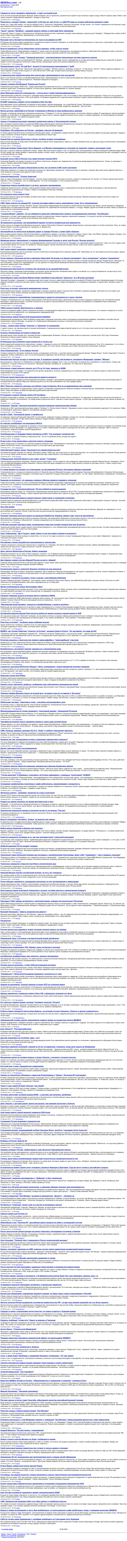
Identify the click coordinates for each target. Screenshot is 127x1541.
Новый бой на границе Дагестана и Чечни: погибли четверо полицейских (32, 139)
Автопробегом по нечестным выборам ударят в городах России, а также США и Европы (39, 232)
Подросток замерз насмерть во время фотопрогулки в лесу (26, 802)
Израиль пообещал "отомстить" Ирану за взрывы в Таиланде (28, 1320)
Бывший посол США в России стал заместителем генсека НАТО (28, 159)
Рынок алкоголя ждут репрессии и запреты (19, 1347)
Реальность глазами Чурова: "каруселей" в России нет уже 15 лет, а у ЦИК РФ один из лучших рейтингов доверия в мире (54, 22)
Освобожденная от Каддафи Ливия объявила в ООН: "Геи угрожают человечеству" (37, 434)
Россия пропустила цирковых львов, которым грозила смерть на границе (33, 930)
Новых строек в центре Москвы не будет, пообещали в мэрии (27, 1439)
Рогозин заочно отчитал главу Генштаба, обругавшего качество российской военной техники (41, 1400)
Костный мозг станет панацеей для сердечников (22, 1066)
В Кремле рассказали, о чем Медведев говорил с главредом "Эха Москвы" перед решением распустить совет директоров (54, 1420)
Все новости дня (6, 7)
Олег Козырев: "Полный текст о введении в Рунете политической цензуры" (34, 1240)
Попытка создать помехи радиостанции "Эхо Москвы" (24, 1411)
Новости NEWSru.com (9, 1537)
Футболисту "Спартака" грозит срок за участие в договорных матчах (31, 1205)
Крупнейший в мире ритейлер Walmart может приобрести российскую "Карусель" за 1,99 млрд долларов (47, 278)
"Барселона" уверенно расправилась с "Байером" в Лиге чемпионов (31, 1178)
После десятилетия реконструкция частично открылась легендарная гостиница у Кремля (40, 1231)
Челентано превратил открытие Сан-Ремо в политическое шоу (28, 864)
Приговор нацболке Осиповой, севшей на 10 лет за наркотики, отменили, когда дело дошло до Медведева (47, 1047)
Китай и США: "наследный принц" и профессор (21, 414)
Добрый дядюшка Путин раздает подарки (19, 846)
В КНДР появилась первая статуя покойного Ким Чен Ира (26, 102)
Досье (9, 1534)
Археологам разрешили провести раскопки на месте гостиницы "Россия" (33, 811)
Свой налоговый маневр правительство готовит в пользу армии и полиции (34, 1448)
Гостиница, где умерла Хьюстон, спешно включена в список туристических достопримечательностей (45, 1475)
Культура (18, 348)
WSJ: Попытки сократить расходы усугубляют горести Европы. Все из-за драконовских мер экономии (46, 386)
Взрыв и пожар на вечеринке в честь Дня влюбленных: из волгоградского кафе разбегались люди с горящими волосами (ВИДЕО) (58, 1510)
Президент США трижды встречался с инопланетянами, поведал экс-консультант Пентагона (41, 901)
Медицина (19, 192)
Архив (14, 1534)
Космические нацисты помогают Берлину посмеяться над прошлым (30, 569)
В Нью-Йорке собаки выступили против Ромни (21, 1466)
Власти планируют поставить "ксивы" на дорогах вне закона (27, 819)
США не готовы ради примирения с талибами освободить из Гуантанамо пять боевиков (39, 1519)
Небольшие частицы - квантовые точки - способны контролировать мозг (32, 702)
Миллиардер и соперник (11, 757)
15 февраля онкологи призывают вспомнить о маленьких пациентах (31, 1285)
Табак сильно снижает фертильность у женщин (21, 308)
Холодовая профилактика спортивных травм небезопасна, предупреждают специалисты (40, 784)
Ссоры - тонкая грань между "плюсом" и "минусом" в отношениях (29, 326)
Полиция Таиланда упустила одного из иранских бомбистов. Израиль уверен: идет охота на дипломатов (47, 516)
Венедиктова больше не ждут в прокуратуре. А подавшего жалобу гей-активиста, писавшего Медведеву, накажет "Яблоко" (55, 359)
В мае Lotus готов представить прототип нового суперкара (26, 441)
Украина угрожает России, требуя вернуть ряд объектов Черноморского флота (35, 1150)
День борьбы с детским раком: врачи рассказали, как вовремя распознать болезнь (37, 1104)
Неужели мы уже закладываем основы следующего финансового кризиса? (34, 740)
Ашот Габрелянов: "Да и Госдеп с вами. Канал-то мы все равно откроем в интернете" (38, 533)
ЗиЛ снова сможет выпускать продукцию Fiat (20, 249)
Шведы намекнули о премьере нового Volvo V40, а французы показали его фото (36, 993)
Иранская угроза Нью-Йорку (12, 676)
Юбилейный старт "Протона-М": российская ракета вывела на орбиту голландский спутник (41, 1223)
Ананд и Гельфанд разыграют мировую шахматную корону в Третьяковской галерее (38, 121)
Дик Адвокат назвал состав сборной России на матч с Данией (27, 560)
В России (18, 28)
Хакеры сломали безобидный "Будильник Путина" (23, 84)
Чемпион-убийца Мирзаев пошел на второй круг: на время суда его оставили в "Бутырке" (40, 693)
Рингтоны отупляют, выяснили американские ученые (24, 288)
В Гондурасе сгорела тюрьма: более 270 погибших (22, 395)
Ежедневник (21, 1534)
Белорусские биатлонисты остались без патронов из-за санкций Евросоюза (34, 269)
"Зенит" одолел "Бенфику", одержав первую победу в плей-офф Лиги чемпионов (36, 31)
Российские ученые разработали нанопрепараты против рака (28, 542)
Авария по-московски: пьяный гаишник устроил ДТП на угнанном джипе (32, 985)
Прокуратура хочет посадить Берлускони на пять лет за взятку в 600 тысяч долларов (38, 168)
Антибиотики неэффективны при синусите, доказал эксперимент (29, 956)
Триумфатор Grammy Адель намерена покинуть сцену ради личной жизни (33, 722)
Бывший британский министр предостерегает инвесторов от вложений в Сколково (37, 498)
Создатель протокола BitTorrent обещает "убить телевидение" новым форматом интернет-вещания (44, 667)
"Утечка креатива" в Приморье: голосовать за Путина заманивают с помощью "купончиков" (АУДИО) (45, 775)
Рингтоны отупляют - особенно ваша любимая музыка (24, 622)
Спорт (17, 37)
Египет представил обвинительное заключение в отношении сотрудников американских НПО (42, 1484)
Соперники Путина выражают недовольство (20, 1121)
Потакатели (5, 921)
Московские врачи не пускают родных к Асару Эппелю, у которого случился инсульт (38, 1057)
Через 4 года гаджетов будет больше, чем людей (22, 1086)
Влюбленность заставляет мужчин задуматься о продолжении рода (30, 649)
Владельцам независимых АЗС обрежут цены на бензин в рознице (30, 947)
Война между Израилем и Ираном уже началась (21, 828)
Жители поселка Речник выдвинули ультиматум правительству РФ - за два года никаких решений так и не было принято (54, 1303)
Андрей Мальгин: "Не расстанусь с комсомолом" (22, 1430)
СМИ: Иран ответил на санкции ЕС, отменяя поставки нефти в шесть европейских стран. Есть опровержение (49, 203)
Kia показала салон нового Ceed (14, 194)
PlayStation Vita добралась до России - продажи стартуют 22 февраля (31, 130)
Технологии (19, 64)
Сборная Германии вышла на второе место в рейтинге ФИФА (27, 596)
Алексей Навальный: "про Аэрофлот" (17, 1372)
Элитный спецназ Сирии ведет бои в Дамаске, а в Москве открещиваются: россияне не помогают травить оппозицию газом (55, 148)
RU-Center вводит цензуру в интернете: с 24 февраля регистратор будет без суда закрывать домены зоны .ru (49, 1276)
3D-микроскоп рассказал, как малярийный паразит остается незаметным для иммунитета (40, 223)
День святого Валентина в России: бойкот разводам (23, 551)
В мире (18, 19)
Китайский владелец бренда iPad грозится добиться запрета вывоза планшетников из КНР (40, 613)
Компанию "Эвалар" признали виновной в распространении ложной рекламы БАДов (38, 406)
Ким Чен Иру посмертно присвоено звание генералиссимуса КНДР (30, 1493)
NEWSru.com (8, 2)
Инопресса (19, 384)
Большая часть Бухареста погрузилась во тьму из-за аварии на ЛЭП (31, 40)
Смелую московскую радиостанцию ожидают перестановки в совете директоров (36, 1363)
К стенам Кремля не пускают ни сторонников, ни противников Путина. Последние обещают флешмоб (45, 470)
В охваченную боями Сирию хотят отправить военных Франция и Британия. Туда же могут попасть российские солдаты (54, 1168)
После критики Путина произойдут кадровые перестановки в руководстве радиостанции (40, 1267)
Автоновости (19, 201)
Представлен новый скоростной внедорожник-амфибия (25, 317)
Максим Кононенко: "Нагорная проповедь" (19, 1391)
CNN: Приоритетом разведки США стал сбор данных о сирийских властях (33, 1501)
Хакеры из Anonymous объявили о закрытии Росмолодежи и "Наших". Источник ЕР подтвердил (43, 1075)
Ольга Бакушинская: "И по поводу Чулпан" (19, 351)
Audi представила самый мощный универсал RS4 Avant (25, 1112)
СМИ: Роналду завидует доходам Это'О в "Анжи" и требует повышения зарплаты (36, 731)
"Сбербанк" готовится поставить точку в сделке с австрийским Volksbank (33, 578)
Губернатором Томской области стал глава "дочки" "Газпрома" (28, 459)
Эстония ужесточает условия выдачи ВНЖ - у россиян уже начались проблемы (35, 1095)
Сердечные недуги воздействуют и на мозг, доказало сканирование (30, 185)
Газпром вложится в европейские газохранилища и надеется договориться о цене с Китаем (41, 297)
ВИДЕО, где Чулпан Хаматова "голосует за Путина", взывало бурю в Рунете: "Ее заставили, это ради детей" (48, 631)
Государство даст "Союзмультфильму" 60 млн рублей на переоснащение (33, 489)
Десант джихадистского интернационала (18, 748)
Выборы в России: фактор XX (13, 1141)
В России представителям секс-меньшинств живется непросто (28, 377)
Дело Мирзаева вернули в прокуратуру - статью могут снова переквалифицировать (37, 93)
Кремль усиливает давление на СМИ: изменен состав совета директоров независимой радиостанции (45, 1249)
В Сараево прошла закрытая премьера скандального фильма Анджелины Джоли (36, 766)
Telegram (33, 1534)
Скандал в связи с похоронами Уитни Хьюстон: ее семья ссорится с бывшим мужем (38, 1311)
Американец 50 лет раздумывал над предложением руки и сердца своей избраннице (38, 1457)
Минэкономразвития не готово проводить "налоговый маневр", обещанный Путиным (38, 711)
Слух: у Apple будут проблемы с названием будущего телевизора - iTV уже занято (36, 1356)
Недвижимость (20, 375)
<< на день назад (7, 1529)
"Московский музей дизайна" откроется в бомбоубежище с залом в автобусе (34, 605)
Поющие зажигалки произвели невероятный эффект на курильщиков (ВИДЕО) (35, 1338)
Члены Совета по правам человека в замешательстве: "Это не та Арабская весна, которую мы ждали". (38, 436)
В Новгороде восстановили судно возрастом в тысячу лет (26, 342)
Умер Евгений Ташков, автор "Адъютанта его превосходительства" (30, 450)
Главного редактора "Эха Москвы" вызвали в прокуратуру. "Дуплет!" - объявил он (37, 1196)
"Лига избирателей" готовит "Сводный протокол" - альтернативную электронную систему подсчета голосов (48, 58)
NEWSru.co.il (5, 1535)
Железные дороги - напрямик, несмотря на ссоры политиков (27, 793)
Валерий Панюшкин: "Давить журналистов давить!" (23, 912)
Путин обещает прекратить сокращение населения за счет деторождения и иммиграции (39, 882)
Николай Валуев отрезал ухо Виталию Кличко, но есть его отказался (31, 873)
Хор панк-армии (7, 507)
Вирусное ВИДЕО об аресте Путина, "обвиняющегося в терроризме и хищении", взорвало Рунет (43, 1381)
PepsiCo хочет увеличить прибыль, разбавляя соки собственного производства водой (39, 684)
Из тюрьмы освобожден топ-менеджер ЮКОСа (21, 423)
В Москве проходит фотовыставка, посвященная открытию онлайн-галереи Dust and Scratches (42, 525)
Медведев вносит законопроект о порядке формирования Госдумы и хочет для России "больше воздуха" (47, 240)
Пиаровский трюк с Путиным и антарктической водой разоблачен (29, 938)
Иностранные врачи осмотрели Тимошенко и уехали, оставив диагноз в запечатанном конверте (43, 890)
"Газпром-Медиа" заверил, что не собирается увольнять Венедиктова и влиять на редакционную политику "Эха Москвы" (54, 214)
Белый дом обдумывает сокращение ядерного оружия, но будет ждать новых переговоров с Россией (45, 1294)
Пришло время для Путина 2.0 (13, 1214)
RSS (27, 1534)
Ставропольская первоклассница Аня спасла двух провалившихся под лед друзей (37, 75)
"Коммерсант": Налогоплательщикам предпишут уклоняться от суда (31, 974)
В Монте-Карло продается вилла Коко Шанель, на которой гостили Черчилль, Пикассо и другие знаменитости (49, 1011)
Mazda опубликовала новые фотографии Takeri (21, 587)
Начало (3, 1534)
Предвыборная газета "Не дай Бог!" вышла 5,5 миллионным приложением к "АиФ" (37, 66)
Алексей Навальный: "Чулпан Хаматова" (18, 177)
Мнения (18, 183)
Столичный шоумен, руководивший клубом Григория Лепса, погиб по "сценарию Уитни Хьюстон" (44, 1130)
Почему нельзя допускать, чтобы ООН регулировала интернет (28, 965)
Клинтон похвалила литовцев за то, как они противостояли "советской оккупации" (37, 837)
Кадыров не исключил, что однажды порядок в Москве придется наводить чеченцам (38, 480)
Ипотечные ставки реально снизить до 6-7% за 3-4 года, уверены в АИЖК (33, 368)
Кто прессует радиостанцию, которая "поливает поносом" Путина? (30, 1002)
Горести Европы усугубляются (14, 658)
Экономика (19, 211)
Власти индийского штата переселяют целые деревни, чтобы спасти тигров (34, 49)
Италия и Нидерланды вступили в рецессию (20, 333)
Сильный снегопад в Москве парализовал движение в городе (27, 1258)
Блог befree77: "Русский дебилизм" (16, 1029)
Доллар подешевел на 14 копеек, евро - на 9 (19, 1038)
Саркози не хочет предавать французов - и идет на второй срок (28, 13)
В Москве (14, 1535)
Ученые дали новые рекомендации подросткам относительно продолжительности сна (39, 1159)
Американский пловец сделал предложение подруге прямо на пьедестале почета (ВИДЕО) (40, 1020)
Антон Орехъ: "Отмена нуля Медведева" (18, 1329)
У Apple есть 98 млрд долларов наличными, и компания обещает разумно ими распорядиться (42, 1187)
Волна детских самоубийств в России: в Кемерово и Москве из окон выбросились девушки (41, 111)
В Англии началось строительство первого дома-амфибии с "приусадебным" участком (39, 640)
